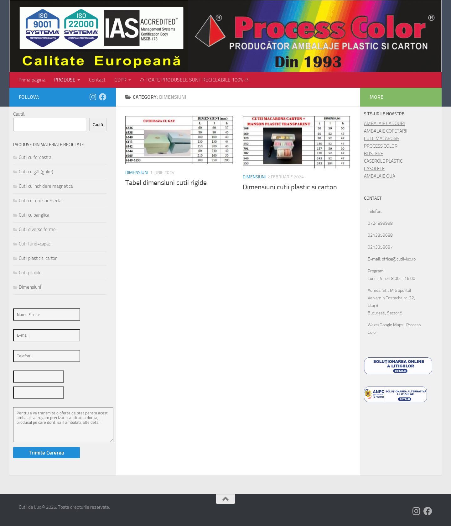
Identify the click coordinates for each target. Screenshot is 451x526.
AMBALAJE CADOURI (384, 123)
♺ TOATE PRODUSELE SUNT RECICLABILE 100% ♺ (194, 80)
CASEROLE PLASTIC (383, 161)
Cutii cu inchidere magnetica (46, 186)
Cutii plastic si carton (38, 258)
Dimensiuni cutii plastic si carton (290, 187)
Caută (18, 114)
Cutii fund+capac (34, 244)
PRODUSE (64, 80)
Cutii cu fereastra (35, 157)
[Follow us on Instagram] (92, 97)
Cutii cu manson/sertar (41, 200)
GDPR (120, 80)
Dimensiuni (136, 172)
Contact (97, 80)
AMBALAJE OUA (379, 176)
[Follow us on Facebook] (102, 97)
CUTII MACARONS (381, 138)
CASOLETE (374, 168)
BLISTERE (373, 153)
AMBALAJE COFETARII (385, 131)
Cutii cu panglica (34, 215)
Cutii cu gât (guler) (36, 172)
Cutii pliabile (30, 273)
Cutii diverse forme (37, 229)
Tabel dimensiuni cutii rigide (166, 183)
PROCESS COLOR (380, 146)
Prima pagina (31, 80)
